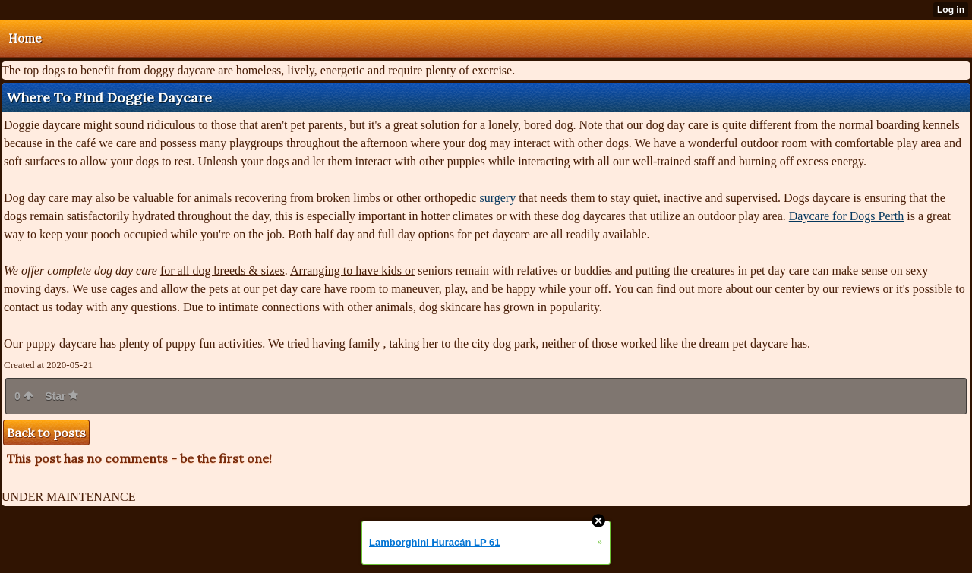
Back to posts (46, 432)
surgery (497, 197)
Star (61, 396)
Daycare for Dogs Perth (846, 215)
